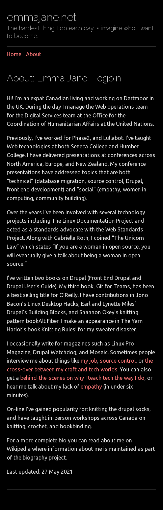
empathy (91, 387)
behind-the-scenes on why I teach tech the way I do (82, 378)
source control (118, 361)
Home (14, 54)
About (33, 54)
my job (89, 361)
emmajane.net (42, 17)
